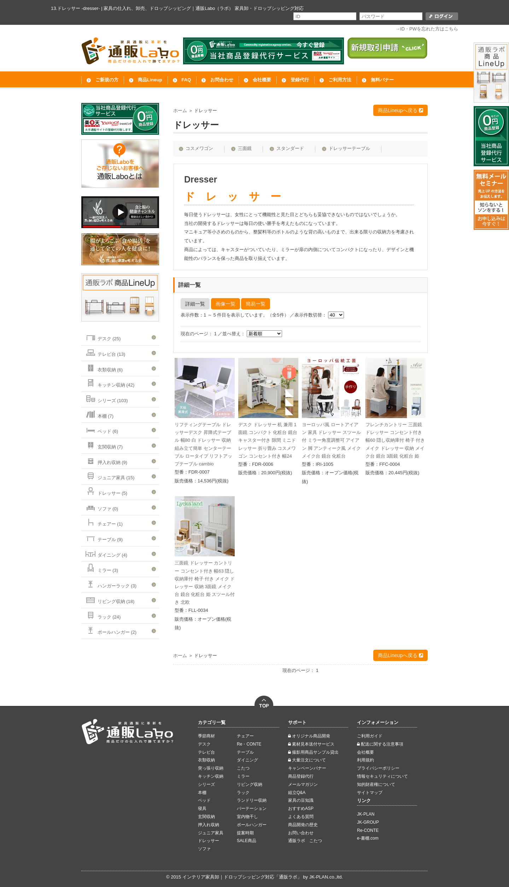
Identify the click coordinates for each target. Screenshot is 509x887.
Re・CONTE (249, 744)
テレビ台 (206, 752)
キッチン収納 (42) (109, 383)
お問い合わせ (301, 832)
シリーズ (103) (106, 398)
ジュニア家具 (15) (109, 475)
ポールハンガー (252, 824)
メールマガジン (303, 784)
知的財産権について (376, 784)
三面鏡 (245, 148)
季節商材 (206, 736)
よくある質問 (301, 816)
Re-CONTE (368, 830)
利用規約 (365, 760)
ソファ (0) (101, 506)
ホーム (180, 110)
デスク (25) (103, 336)
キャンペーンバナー (307, 768)
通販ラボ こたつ (305, 840)
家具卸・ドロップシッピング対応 (269, 8)
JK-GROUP (368, 822)
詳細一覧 (195, 304)
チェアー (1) (104, 522)
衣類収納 (206, 760)
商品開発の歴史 (303, 824)
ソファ (204, 848)
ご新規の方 (106, 79)
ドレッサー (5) (106, 491)
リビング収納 (249, 784)
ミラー (243, 776)
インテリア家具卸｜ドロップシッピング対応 (228, 877)
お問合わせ (221, 79)
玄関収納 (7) (104, 445)
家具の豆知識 (301, 800)
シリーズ (206, 784)
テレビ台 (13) (105, 352)
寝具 (202, 808)
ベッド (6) (101, 429)
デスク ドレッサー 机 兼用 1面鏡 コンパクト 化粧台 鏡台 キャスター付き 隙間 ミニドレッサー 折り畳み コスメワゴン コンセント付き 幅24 (267, 440)
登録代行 (300, 79)
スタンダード (290, 148)
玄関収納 (206, 816)
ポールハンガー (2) (110, 630)
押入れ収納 (208, 824)
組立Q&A (296, 792)
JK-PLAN (365, 814)
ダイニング (247, 760)
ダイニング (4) (106, 553)
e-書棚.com (368, 838)
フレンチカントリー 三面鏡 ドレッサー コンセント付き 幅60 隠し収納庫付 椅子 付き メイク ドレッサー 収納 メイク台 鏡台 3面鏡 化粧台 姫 (395, 440)
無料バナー (382, 79)
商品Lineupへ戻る (400, 110)
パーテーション (252, 808)
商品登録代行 (301, 776)
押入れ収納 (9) (106, 460)
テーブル (245, 752)
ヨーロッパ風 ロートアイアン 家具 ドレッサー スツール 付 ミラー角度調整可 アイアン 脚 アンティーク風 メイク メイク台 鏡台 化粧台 (331, 440)
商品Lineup (150, 79)
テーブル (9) (104, 537)
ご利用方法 (339, 79)
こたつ (243, 768)
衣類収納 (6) (104, 367)
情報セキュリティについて (382, 776)
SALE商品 (246, 840)
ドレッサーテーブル (349, 148)
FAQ (186, 79)
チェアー (245, 736)
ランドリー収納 (252, 800)
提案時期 (245, 832)
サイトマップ (369, 792)
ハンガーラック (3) (110, 584)
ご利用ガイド (369, 736)
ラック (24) (103, 615)
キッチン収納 (210, 776)
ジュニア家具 (210, 832)
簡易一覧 (255, 304)
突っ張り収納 (210, 768)
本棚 (202, 792)
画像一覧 (225, 304)
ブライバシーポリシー (378, 768)
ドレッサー (208, 840)
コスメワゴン (199, 148)
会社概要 (262, 79)
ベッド (204, 800)
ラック (243, 792)
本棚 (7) (99, 414)
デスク (204, 744)
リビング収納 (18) (109, 599)
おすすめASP (301, 808)
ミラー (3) (101, 568)
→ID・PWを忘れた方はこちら (427, 28)
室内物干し (247, 816)
